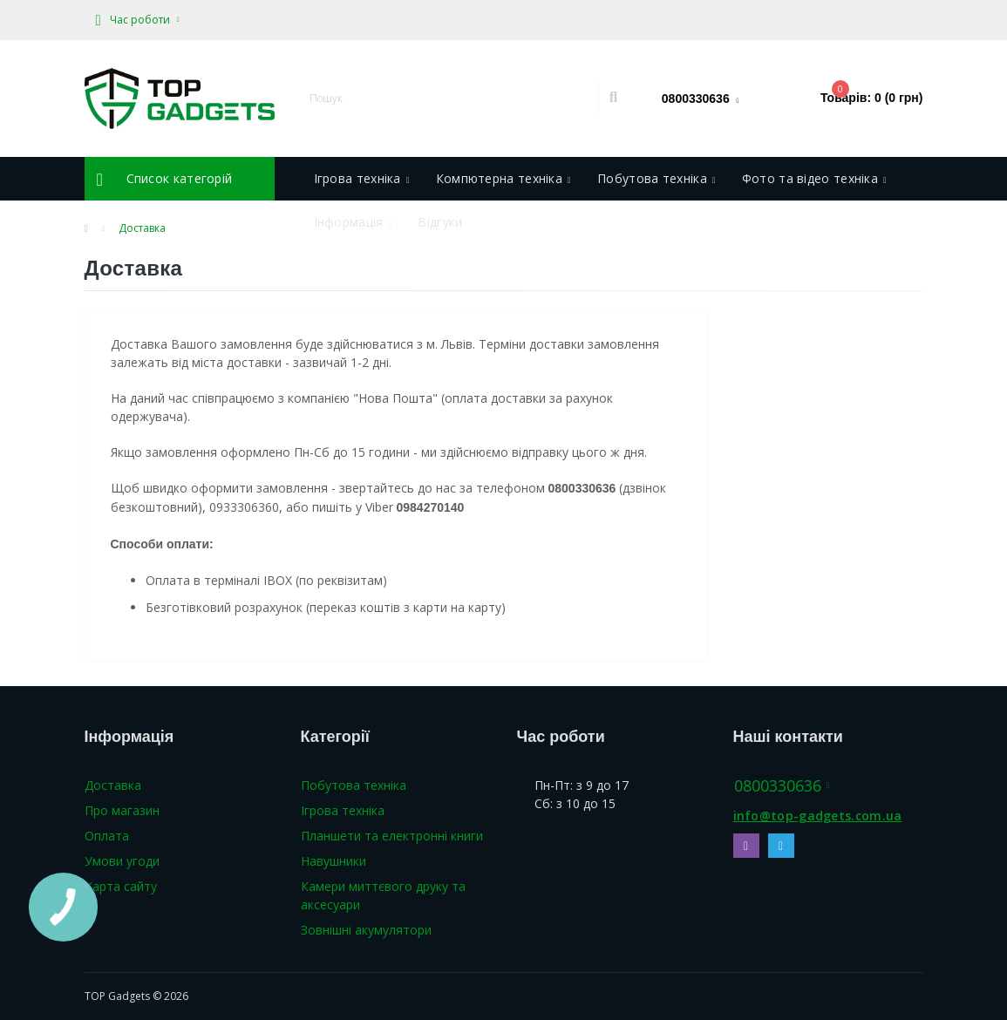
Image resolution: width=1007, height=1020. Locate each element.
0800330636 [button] (782, 786)
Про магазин (122, 810)
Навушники (333, 861)
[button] (138, 20)
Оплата (107, 835)
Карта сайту (121, 886)
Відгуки (440, 222)
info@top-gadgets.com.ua (817, 815)
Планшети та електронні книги (392, 835)
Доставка (113, 785)
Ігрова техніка (342, 810)
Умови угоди (122, 861)
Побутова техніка (353, 785)
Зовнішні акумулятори (366, 929)
